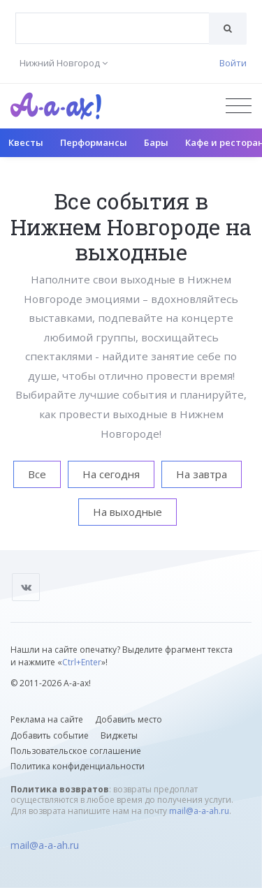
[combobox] (112, 28)
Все (37, 474)
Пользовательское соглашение (75, 751)
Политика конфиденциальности (77, 766)
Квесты (25, 142)
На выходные (127, 512)
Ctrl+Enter (81, 662)
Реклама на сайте (46, 719)
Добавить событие (49, 735)
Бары (156, 142)
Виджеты (119, 735)
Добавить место (128, 719)
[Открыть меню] (239, 105)
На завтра (201, 474)
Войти (233, 63)
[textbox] (112, 18)
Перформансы (93, 142)
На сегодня (111, 474)
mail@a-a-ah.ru (199, 811)
